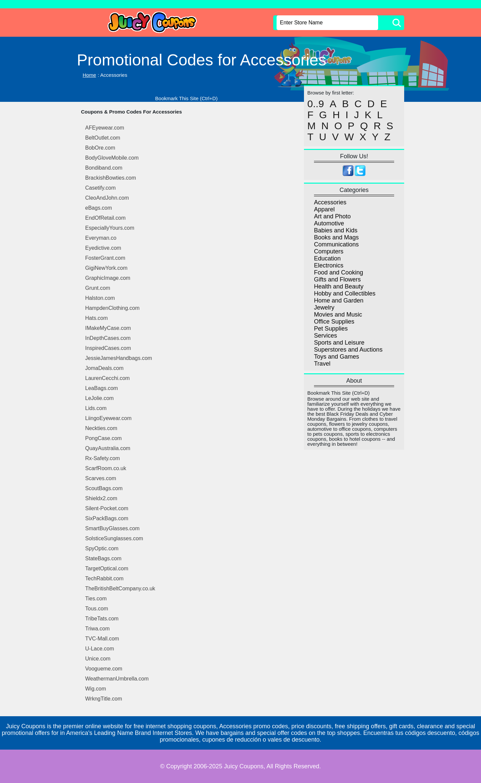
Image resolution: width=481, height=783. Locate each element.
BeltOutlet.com (102, 138)
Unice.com (98, 658)
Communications (336, 244)
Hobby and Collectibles (344, 293)
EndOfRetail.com (105, 218)
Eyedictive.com (103, 248)
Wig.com (95, 689)
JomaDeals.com (104, 368)
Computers (328, 251)
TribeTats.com (102, 618)
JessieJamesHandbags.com (118, 358)
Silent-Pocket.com (106, 508)
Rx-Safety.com (102, 458)
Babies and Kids (335, 230)
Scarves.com (100, 478)
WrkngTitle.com (103, 699)
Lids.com (96, 408)
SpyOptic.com (102, 548)
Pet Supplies (331, 328)
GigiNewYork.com (106, 268)
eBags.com (98, 208)
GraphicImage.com (107, 278)
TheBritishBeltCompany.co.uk (120, 588)
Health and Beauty (338, 286)
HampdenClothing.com (112, 308)
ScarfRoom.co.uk (105, 468)
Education (327, 258)
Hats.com (96, 318)
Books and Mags (336, 237)
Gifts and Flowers (337, 279)
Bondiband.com (103, 168)
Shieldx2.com (101, 498)
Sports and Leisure (339, 342)
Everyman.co (100, 238)
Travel (322, 363)
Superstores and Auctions (348, 349)
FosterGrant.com (105, 258)
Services (325, 335)
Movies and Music (338, 314)
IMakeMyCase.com (108, 328)
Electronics (328, 265)
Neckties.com (101, 428)
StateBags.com (103, 558)
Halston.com (100, 298)
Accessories (330, 202)
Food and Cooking (338, 272)
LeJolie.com (99, 398)
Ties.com (96, 598)
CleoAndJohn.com (107, 198)
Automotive (329, 223)
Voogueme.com (103, 668)
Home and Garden (338, 300)
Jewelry (324, 307)
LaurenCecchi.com (107, 378)
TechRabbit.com (104, 578)
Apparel (324, 209)
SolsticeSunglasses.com (114, 538)
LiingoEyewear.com (108, 418)
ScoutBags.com (104, 488)
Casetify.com (100, 188)
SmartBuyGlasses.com (112, 528)
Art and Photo (332, 216)
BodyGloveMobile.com (112, 158)
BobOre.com (100, 148)
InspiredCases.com (108, 348)
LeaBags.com (101, 388)
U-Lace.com (99, 648)
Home (89, 75)
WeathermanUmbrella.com (117, 678)
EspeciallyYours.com (109, 228)
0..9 (315, 104)
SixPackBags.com (106, 518)
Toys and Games (336, 356)
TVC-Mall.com (102, 638)
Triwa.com (97, 628)
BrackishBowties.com (110, 178)
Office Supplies (334, 321)
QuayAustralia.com (107, 448)
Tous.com (96, 608)
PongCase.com (103, 438)
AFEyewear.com (104, 128)
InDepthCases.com (108, 338)
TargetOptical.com (106, 568)
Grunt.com (97, 288)
